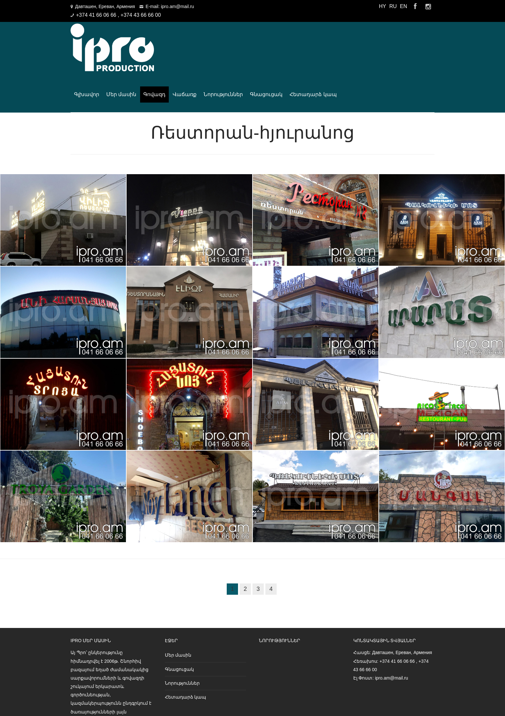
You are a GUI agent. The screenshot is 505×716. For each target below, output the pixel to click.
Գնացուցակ (360, 39)
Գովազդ (249, 39)
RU (393, 6)
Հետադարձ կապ (407, 39)
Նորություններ (317, 39)
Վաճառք (279, 39)
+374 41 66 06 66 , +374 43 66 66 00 (118, 15)
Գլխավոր (180, 39)
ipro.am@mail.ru (391, 623)
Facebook (415, 6)
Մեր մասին (215, 39)
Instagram (428, 6)
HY (382, 6)
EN (403, 6)
